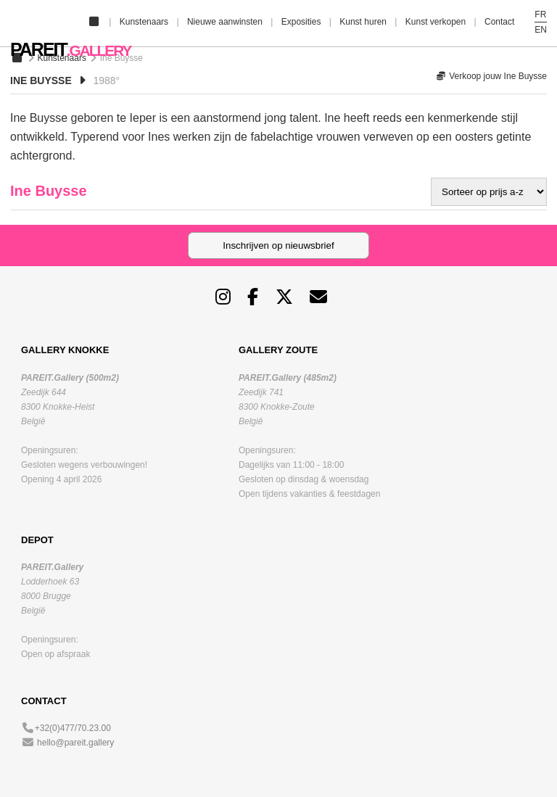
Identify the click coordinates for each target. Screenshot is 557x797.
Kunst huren (363, 22)
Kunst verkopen (435, 22)
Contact (499, 22)
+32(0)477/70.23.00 (73, 728)
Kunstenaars (144, 22)
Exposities (301, 22)
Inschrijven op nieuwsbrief (278, 245)
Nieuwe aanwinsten (225, 22)
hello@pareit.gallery (75, 743)
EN (541, 30)
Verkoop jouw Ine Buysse (491, 76)
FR (540, 14)
